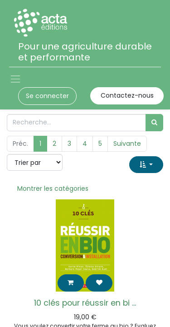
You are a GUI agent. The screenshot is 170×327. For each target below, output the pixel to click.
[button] (146, 164)
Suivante (127, 143)
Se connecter (47, 95)
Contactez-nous (127, 95)
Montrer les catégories (52, 188)
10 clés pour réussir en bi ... (85, 302)
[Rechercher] (154, 122)
